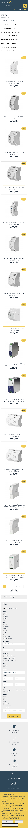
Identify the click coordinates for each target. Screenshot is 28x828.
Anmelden (20, 9)
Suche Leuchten (14, 716)
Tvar (4, 663)
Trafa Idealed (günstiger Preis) (9, 39)
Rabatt (4, 633)
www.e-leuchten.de (14, 789)
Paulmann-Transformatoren (9, 47)
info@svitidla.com (14, 785)
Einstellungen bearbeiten (10, 825)
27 (17, 590)
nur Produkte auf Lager (10, 608)
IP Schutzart (6, 682)
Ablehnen (18, 822)
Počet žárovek (6, 676)
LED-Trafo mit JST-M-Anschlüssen (10, 32)
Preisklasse (6, 641)
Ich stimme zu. (7, 822)
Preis (4, 647)
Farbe (4, 611)
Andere (4, 688)
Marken (5, 694)
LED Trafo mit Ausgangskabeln (9, 28)
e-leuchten (3, 17)
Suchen (25, 6)
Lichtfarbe (5, 653)
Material (5, 623)
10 (22, 586)
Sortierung (4, 20)
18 (11, 590)
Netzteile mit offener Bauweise (9, 51)
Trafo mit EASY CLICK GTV (8, 43)
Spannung (5, 670)
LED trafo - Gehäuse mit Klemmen (10, 25)
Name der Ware (7, 708)
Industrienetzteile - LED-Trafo (9, 36)
